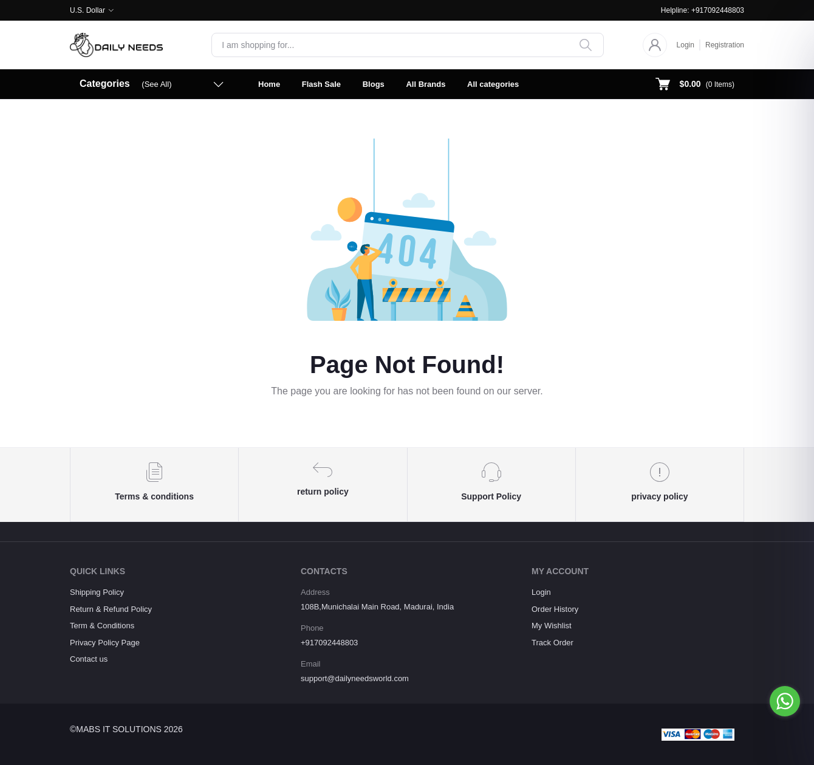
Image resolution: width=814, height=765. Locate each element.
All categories (493, 84)
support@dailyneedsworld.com (355, 678)
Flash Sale (321, 84)
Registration (724, 45)
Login (685, 45)
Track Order (552, 642)
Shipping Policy (97, 592)
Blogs (374, 84)
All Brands (425, 84)
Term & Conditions (102, 625)
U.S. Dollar (87, 10)
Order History (555, 609)
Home (269, 84)
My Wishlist (552, 625)
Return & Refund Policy (111, 609)
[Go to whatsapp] (785, 701)
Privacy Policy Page (105, 642)
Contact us (89, 659)
